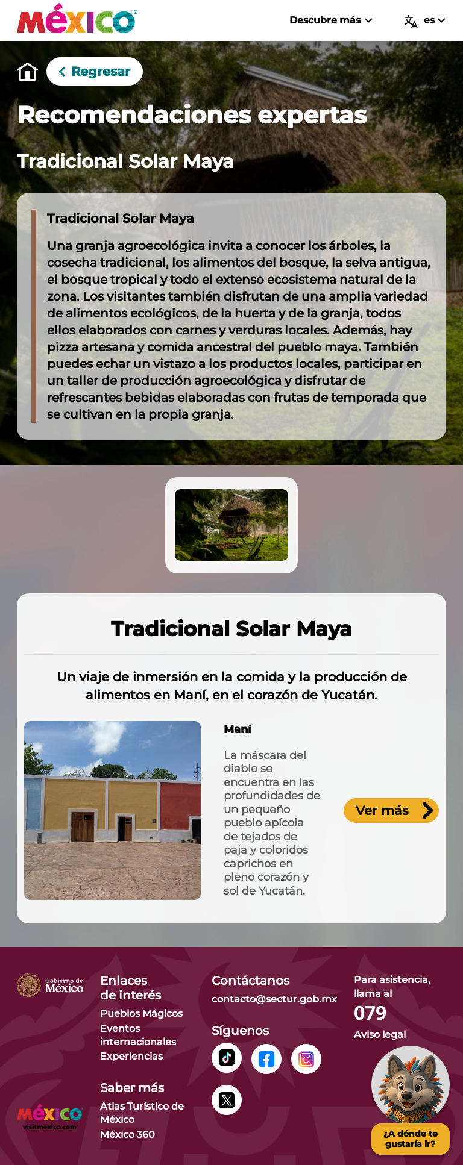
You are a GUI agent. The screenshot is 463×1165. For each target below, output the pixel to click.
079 (370, 1013)
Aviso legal (380, 1034)
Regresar (94, 71)
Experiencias (131, 1056)
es (425, 21)
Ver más (394, 810)
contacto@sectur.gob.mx (274, 999)
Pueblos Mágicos (141, 1013)
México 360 (127, 1134)
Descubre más (330, 20)
